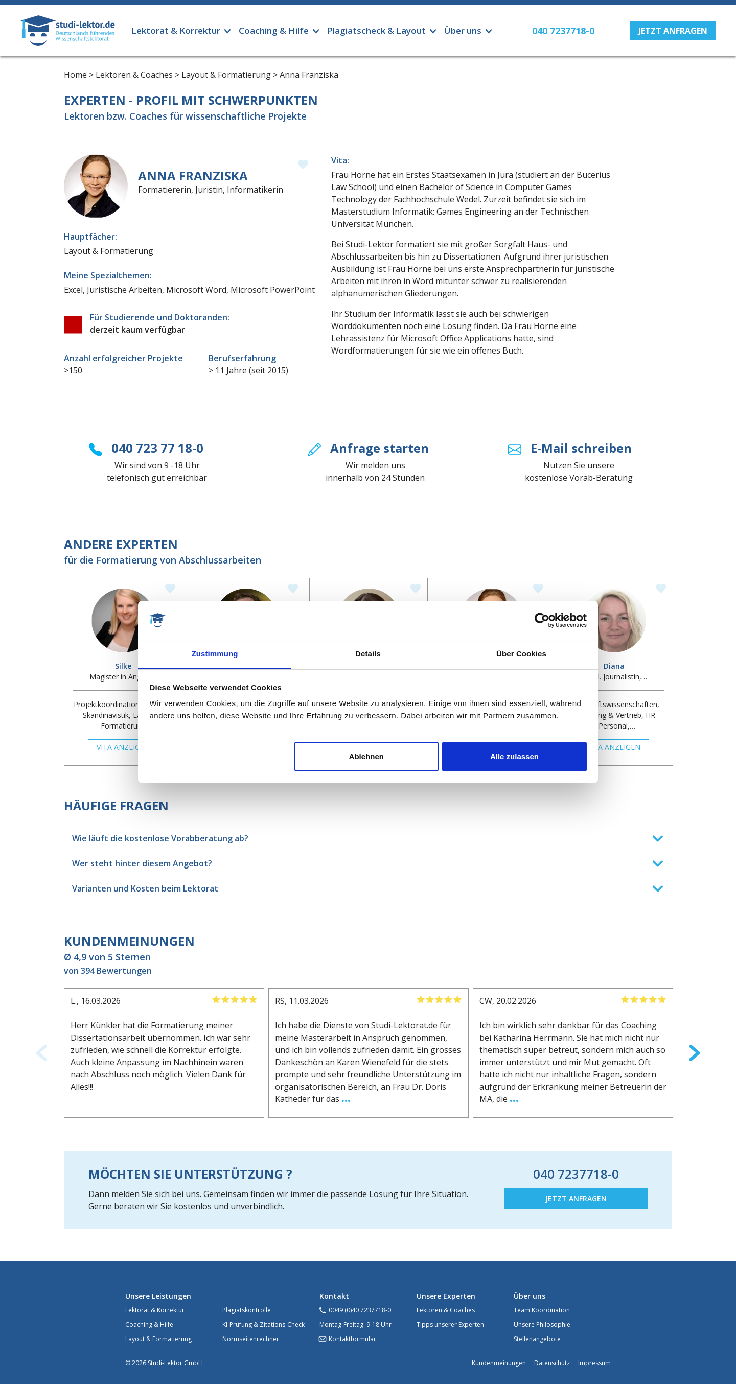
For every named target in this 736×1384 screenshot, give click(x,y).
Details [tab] (368, 653)
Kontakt (334, 1296)
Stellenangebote (537, 1338)
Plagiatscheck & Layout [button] (376, 30)
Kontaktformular (352, 1338)
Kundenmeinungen (499, 1362)
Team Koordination (542, 1310)
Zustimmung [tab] (215, 653)
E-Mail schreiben (581, 447)
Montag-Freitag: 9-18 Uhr (355, 1324)
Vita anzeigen (123, 747)
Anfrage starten (379, 447)
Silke (123, 666)
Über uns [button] (462, 30)
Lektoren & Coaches (446, 1310)
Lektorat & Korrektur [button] (175, 30)
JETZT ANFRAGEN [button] (576, 1198)
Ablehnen (366, 756)
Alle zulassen (514, 756)
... (346, 1097)
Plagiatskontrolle (246, 1310)
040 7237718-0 (576, 1173)
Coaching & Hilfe (149, 1324)
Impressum (594, 1362)
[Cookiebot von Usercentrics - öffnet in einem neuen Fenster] (542, 620)
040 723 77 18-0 (157, 447)
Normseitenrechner (250, 1338)
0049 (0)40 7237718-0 (360, 1310)
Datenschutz (552, 1362)
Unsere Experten (446, 1296)
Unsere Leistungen (158, 1296)
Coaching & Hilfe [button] (274, 30)
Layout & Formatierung (158, 1338)
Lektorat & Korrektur (155, 1310)
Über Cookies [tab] (521, 653)
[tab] (368, 838)
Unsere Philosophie (542, 1324)
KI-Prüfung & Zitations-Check (263, 1324)
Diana (614, 666)
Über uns (529, 1296)
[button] (673, 30)
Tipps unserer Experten (450, 1324)
